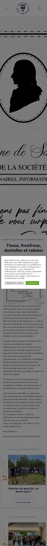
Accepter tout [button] (32, 283)
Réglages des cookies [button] (14, 283)
